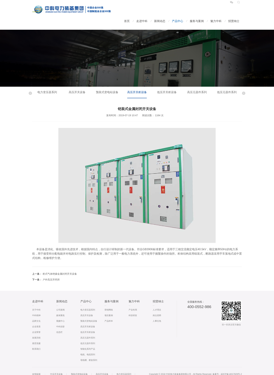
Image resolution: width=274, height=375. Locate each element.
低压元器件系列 (227, 82)
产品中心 (177, 10)
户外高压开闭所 (51, 269)
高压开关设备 (77, 82)
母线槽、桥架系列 (88, 350)
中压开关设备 (56, 364)
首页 (127, 10)
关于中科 (36, 299)
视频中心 (60, 311)
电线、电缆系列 (87, 344)
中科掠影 (60, 316)
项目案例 (108, 305)
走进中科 (141, 10)
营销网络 (108, 299)
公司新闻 (60, 299)
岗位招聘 (157, 305)
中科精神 (36, 305)
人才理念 (157, 299)
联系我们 (36, 339)
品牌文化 (36, 311)
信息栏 (59, 322)
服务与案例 (197, 10)
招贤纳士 (233, 10)
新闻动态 (159, 10)
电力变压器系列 (47, 82)
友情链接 (36, 364)
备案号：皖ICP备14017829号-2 (227, 364)
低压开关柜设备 (167, 82)
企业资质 (36, 316)
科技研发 (133, 305)
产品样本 (108, 311)
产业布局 (133, 299)
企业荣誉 (36, 322)
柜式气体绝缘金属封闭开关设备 (60, 263)
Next (243, 83)
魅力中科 (216, 10)
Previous (30, 83)
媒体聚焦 (60, 305)
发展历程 (36, 327)
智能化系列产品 (87, 339)
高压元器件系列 (197, 82)
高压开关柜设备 (137, 82)
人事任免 (157, 311)
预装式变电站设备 (107, 82)
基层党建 (36, 333)
